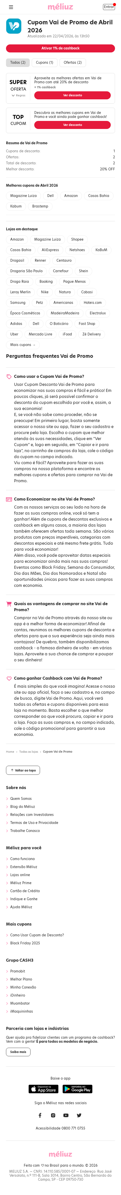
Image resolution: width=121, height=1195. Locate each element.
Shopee (77, 239)
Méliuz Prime (21, 883)
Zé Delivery (91, 334)
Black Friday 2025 (25, 943)
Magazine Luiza (23, 195)
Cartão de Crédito (25, 891)
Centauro (64, 260)
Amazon (71, 195)
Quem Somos (21, 799)
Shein (83, 271)
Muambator (20, 1004)
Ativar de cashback (61, 48)
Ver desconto (72, 95)
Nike (44, 292)
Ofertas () (73, 62)
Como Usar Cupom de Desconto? (37, 935)
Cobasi (87, 292)
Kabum (16, 206)
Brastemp (40, 206)
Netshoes (77, 250)
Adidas (16, 323)
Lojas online (20, 875)
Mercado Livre (40, 334)
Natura (65, 292)
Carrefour (60, 271)
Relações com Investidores (32, 815)
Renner (40, 260)
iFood (67, 334)
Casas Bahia (98, 195)
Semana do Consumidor (91, 567)
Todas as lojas (28, 752)
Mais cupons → (23, 344)
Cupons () (44, 62)
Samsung (18, 302)
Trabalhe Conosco (25, 831)
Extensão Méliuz (23, 867)
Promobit (17, 971)
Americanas (63, 302)
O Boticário (59, 323)
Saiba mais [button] (18, 1052)
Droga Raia (19, 281)
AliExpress (50, 250)
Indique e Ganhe (24, 899)
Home (10, 752)
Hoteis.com (93, 302)
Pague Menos (74, 281)
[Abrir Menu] (11, 7)
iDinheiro (17, 996)
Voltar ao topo (23, 770)
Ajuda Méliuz (21, 907)
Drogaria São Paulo (26, 271)
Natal (92, 573)
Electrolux (98, 313)
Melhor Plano (21, 979)
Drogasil (17, 260)
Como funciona (22, 859)
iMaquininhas (21, 1012)
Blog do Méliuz (22, 807)
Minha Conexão (23, 988)
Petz (39, 302)
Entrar (109, 7)
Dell (50, 195)
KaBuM (101, 250)
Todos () (18, 62)
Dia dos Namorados (62, 573)
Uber (14, 334)
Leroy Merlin (20, 292)
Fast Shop (87, 323)
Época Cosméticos (25, 313)
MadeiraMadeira (65, 313)
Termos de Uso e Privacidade (34, 823)
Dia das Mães (27, 573)
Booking (46, 281)
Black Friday (54, 567)
